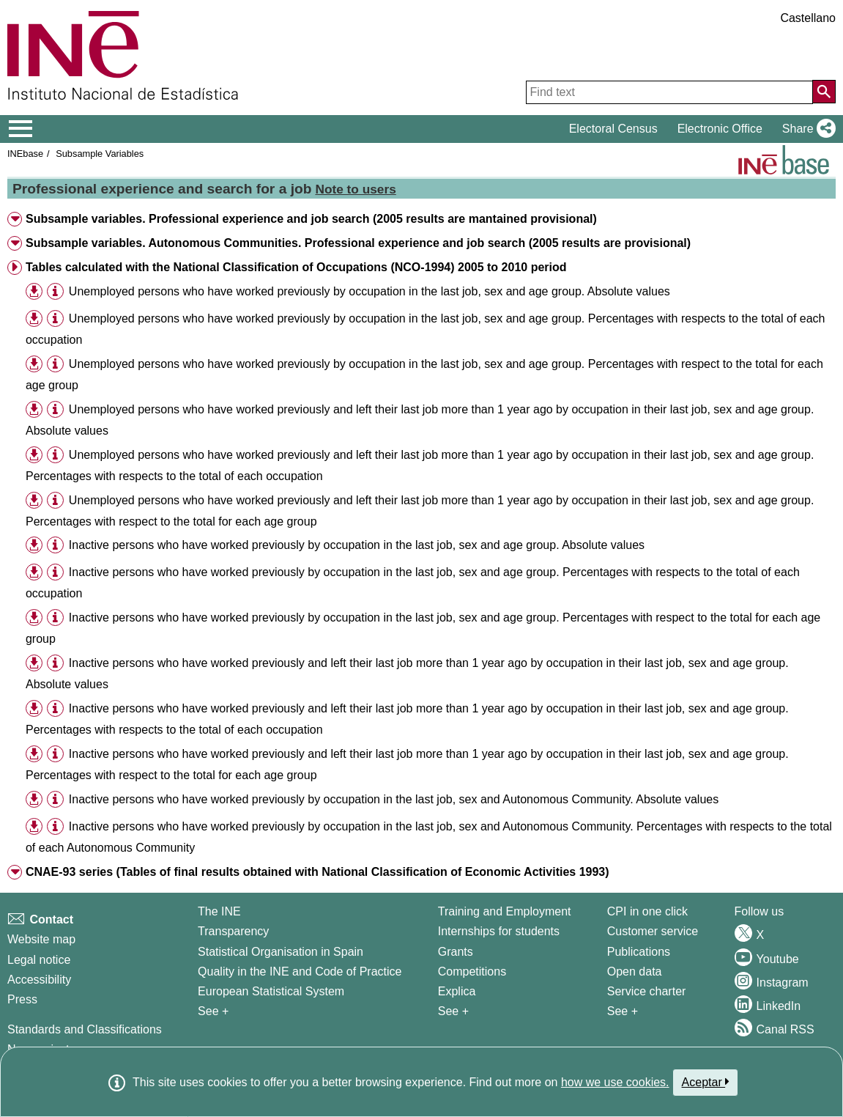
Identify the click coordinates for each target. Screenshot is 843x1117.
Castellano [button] (808, 18)
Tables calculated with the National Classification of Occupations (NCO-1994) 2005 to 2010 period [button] (296, 267)
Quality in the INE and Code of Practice (299, 971)
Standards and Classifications (84, 1029)
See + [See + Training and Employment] (453, 1011)
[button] (806, 129)
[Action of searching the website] (824, 91)
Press (22, 999)
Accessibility (39, 979)
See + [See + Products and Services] (622, 1011)
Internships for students (499, 931)
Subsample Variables (100, 153)
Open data (634, 971)
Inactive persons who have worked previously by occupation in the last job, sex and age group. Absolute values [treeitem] (357, 545)
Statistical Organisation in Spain (280, 951)
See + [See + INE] (213, 1011)
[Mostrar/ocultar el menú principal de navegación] (20, 129)
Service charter (646, 991)
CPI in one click (647, 911)
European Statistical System (271, 991)
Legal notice (38, 960)
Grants (455, 951)
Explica (457, 991)
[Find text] (669, 92)
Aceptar (705, 1081)
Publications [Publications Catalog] (638, 951)
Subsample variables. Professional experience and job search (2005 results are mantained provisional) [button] (311, 219)
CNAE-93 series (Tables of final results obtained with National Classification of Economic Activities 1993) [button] (317, 872)
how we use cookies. (615, 1082)
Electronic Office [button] (719, 128)
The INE (219, 911)
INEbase (25, 153)
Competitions (472, 971)
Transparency (233, 931)
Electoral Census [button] (613, 128)
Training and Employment (504, 911)
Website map (41, 939)
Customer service (652, 931)
